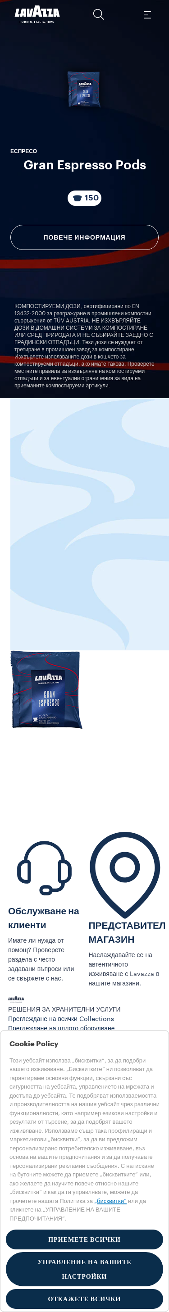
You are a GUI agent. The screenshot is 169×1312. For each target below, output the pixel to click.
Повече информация (85, 237)
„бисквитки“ (110, 1201)
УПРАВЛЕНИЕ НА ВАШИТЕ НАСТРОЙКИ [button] (84, 1269)
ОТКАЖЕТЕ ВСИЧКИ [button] (84, 1299)
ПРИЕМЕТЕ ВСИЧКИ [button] (84, 1239)
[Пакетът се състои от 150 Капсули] (84, 198)
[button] (98, 14)
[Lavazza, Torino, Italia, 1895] (37, 14)
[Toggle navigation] (147, 14)
